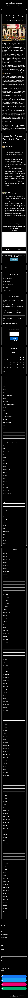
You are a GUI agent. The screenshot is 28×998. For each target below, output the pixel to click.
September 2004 (6, 861)
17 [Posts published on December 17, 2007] (4, 364)
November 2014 (6, 559)
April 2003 (5, 911)
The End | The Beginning (8, 284)
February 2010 (6, 668)
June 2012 (5, 589)
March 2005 (5, 843)
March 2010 (5, 665)
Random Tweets (6, 496)
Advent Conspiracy (6, 106)
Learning (4, 434)
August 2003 (5, 899)
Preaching (5, 481)
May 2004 (5, 872)
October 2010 (6, 645)
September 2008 (6, 719)
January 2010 (5, 671)
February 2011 (6, 633)
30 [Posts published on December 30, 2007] (23, 367)
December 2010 (6, 639)
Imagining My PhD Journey (11, 323)
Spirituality (5, 519)
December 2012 (6, 577)
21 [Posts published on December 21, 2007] (17, 364)
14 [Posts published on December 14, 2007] (17, 362)
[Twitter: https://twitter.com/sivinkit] (14, 980)
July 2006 (5, 795)
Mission (4, 454)
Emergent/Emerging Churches (9, 404)
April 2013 (5, 568)
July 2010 (5, 654)
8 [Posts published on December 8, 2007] (20, 359)
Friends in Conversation (8, 416)
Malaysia (4, 445)
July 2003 (5, 902)
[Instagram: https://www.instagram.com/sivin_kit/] (14, 984)
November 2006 (6, 784)
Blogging (4, 389)
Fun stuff (5, 419)
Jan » (7, 371)
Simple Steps (5, 516)
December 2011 (6, 603)
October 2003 (6, 893)
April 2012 (5, 592)
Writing (4, 543)
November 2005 (6, 819)
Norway (4, 466)
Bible (4, 386)
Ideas (4, 425)
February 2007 (6, 775)
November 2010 (6, 642)
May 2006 (5, 801)
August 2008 (5, 722)
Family (4, 410)
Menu (25, 9)
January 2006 (5, 813)
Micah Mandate (6, 451)
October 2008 (6, 716)
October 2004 (6, 858)
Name (8, 249)
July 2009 (5, 689)
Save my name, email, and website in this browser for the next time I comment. (14, 256)
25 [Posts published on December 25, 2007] (7, 367)
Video (4, 534)
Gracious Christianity (7, 422)
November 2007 (6, 748)
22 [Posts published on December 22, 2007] (20, 364)
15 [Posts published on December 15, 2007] (20, 362)
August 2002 (5, 917)
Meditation (5, 448)
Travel (4, 528)
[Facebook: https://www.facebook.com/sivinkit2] (14, 976)
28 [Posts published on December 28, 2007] (17, 367)
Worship (4, 540)
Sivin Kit (21, 20)
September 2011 (6, 612)
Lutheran (5, 440)
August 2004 (5, 863)
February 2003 (6, 914)
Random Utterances (7, 499)
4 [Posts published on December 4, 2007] (7, 359)
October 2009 (6, 680)
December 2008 (6, 710)
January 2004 (5, 884)
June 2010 (5, 657)
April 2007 (5, 769)
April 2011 (5, 627)
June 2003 (5, 905)
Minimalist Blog (22, 995)
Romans (7, 173)
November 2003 (6, 890)
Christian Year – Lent (7, 395)
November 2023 (6, 553)
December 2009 (6, 674)
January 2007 (5, 778)
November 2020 (6, 556)
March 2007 (5, 772)
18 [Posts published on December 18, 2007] (7, 364)
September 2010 (6, 648)
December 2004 (6, 852)
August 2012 (5, 586)
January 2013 (5, 574)
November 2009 (6, 677)
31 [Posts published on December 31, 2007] (4, 369)
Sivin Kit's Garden (14, 2)
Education (3, 957)
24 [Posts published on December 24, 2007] (4, 367)
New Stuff (5, 463)
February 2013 (6, 571)
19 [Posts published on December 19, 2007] (10, 364)
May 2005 (5, 837)
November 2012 (6, 580)
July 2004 (5, 866)
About (2, 949)
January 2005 (5, 849)
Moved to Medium (6, 281)
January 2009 (5, 707)
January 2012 (5, 600)
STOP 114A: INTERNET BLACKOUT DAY (11, 308)
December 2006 (6, 781)
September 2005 (6, 825)
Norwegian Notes (6, 469)
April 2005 (5, 840)
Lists (4, 437)
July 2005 (5, 831)
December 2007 (6, 745)
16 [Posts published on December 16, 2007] (23, 362)
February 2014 (6, 565)
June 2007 (5, 763)
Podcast (4, 478)
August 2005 (5, 828)
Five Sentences (6, 413)
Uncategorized (6, 531)
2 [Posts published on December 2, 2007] (23, 357)
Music (4, 460)
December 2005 (6, 816)
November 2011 (6, 606)
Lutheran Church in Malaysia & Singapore (11, 442)
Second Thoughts (6, 510)
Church (4, 398)
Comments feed (4, 934)
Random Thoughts (7, 493)
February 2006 (6, 810)
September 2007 (6, 754)
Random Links (6, 490)
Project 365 (5, 487)
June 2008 (5, 727)
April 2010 (5, 662)
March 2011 (5, 630)
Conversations (6, 401)
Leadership (5, 431)
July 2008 (5, 724)
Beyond (4, 383)
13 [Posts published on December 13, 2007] (13, 362)
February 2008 (6, 739)
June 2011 (5, 621)
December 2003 (6, 887)
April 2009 (5, 698)
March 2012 (5, 594)
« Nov (4, 371)
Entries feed (3, 931)
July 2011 (5, 618)
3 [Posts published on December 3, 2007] (4, 359)
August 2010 (5, 651)
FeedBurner (16, 340)
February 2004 (6, 881)
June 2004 (5, 869)
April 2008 (5, 733)
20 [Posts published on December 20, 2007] (13, 364)
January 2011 (5, 636)
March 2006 (5, 807)
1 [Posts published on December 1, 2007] (20, 357)
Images (4, 428)
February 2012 (6, 597)
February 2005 (6, 846)
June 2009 (5, 692)
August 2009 (5, 686)
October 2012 (6, 583)
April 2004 (5, 875)
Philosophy (5, 475)
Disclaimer (3, 955)
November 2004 (6, 855)
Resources (5, 505)
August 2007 (5, 757)
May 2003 (5, 908)
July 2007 (5, 760)
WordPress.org (4, 937)
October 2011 (6, 609)
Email (20, 249)
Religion (4, 502)
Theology (5, 525)
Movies (4, 457)
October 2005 (6, 822)
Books (4, 392)
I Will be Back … (6, 287)
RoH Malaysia (6, 508)
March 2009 (5, 701)
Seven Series (5, 513)
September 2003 (6, 896)
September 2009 (6, 683)
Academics (5, 377)
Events (4, 407)
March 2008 (5, 736)
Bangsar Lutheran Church (8, 380)
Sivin (6, 192)
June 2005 (5, 834)
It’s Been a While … (7, 290)
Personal (5, 472)
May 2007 (5, 766)
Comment (14, 230)
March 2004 (5, 878)
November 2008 (6, 713)
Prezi (4, 484)
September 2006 (6, 790)
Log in (2, 928)
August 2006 (5, 793)
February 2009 (6, 704)
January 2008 (5, 742)
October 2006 (6, 787)
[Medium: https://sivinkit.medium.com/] (14, 988)
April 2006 (5, 804)
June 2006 (5, 798)
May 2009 (5, 695)
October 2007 (6, 751)
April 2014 (5, 562)
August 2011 (5, 615)
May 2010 (5, 659)
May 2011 (5, 624)
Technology (5, 522)
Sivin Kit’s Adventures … (8, 278)
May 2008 (5, 730)
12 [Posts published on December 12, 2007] (10, 362)
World (4, 537)
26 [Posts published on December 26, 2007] (10, 367)
